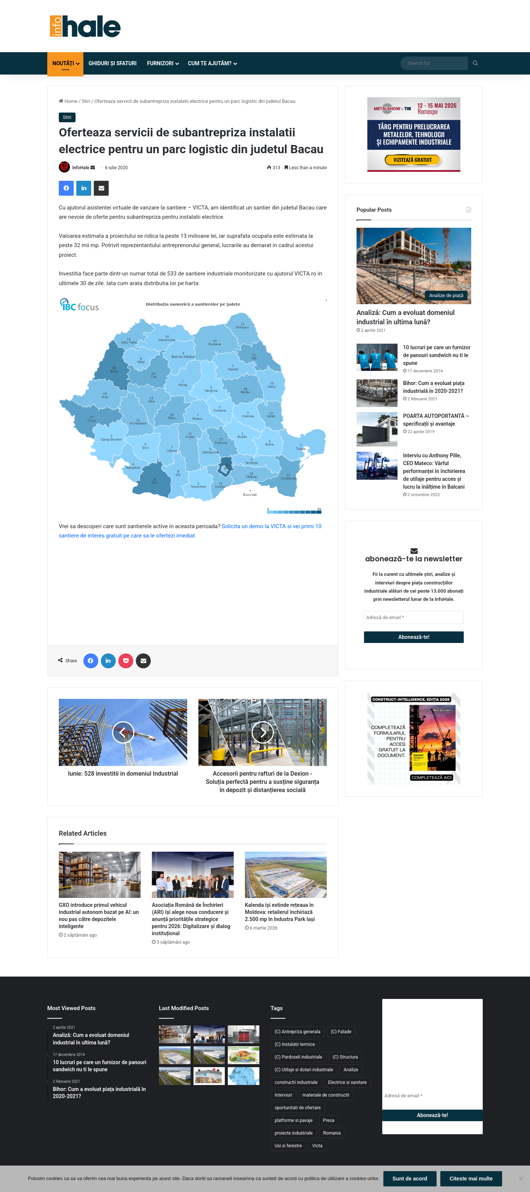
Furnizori (160, 63)
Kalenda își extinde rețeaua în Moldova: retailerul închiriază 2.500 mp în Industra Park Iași (280, 912)
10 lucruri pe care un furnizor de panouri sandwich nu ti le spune (436, 355)
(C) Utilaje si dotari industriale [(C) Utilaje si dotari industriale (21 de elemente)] (304, 1069)
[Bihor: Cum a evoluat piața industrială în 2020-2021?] (377, 393)
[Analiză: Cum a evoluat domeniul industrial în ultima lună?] (414, 266)
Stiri (86, 101)
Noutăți (63, 63)
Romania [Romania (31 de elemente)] (332, 1133)
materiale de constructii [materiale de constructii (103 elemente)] (326, 1095)
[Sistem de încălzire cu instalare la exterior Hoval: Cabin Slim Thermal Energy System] (243, 1034)
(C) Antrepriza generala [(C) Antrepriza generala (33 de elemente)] (297, 1031)
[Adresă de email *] (414, 617)
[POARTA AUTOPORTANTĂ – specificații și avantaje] (377, 429)
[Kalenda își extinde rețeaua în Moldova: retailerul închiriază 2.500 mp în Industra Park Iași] (286, 875)
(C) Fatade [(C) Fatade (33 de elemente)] (341, 1031)
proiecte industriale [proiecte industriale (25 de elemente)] (294, 1133)
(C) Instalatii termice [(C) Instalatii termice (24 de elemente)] (295, 1044)
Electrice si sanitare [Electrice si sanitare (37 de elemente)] (347, 1082)
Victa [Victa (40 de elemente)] (317, 1145)
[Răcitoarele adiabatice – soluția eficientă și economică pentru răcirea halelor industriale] (209, 1076)
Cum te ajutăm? (210, 63)
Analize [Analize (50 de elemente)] (351, 1069)
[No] (520, 1179)
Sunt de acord (410, 1179)
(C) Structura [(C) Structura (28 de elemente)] (345, 1057)
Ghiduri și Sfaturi (113, 63)
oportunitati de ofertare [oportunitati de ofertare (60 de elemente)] (298, 1107)
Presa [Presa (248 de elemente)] (329, 1120)
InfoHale (80, 167)
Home (68, 101)
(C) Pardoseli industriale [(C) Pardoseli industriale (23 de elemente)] (298, 1057)
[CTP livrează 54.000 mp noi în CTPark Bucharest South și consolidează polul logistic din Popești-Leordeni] (175, 1076)
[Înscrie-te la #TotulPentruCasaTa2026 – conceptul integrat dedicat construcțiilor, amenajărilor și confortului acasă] (243, 1055)
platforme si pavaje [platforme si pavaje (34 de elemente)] (294, 1120)
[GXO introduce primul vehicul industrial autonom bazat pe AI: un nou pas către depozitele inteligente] (100, 875)
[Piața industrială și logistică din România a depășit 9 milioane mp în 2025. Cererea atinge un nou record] (243, 1076)
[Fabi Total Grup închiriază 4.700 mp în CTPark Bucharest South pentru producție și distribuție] (209, 1055)
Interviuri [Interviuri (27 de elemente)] (283, 1095)
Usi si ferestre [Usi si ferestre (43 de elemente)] (288, 1145)
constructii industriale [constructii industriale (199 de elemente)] (296, 1082)
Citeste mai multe (471, 1179)
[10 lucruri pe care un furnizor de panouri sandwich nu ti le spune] (377, 357)
